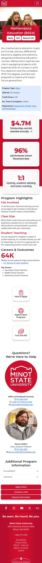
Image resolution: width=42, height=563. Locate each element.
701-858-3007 (22, 449)
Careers (21, 550)
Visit (18, 38)
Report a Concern (21, 548)
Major (17, 88)
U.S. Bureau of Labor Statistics (15, 263)
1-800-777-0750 (20, 535)
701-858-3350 (22, 399)
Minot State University (20, 523)
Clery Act (25, 545)
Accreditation (9, 471)
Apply (10, 38)
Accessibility (21, 540)
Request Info (28, 38)
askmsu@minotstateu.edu (22, 404)
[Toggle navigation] (37, 3)
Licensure (8, 477)
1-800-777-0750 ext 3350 (22, 402)
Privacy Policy (21, 542)
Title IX (16, 545)
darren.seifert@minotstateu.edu (22, 452)
